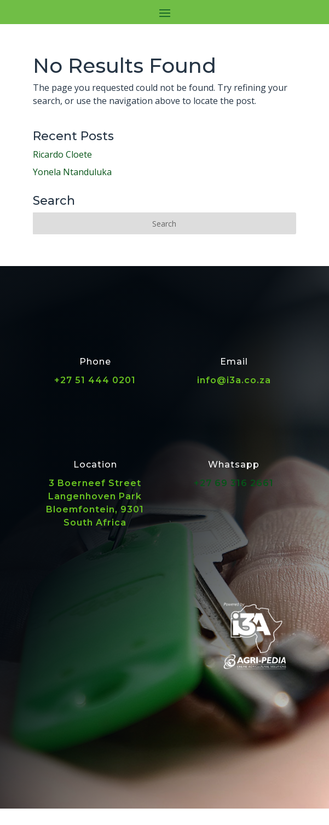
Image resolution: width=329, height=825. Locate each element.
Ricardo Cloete (62, 154)
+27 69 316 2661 (234, 483)
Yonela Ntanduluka (72, 172)
